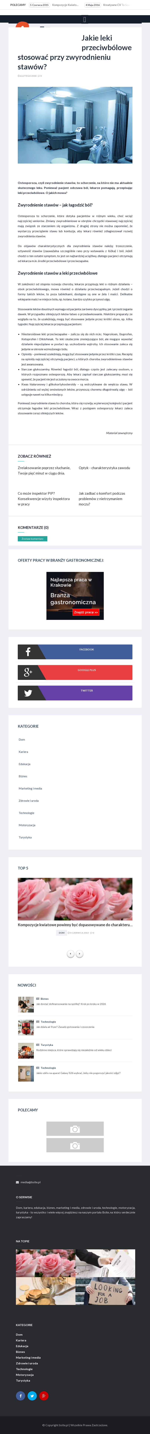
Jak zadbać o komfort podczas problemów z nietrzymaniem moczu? (102, 498)
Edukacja (22, 1346)
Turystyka (44, 1044)
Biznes (42, 998)
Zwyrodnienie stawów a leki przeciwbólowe (58, 273)
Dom (61, 932)
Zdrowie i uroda (27, 1363)
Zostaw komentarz (32, 538)
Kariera (21, 1340)
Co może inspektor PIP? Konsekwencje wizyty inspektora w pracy (44, 498)
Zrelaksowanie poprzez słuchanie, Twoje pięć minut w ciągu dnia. (44, 470)
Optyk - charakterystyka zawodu (104, 468)
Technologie (46, 1021)
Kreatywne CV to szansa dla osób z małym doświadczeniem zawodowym (110, 5)
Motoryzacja (25, 1374)
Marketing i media (28, 1357)
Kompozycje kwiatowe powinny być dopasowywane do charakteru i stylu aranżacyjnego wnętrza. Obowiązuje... (54, 5)
